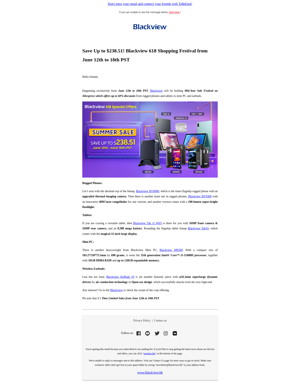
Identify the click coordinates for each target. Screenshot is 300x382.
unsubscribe (149, 353)
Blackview (156, 90)
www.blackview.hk (150, 372)
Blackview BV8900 (147, 191)
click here (174, 12)
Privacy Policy (141, 320)
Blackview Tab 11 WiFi (147, 223)
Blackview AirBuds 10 (120, 276)
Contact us (160, 320)
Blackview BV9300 (200, 196)
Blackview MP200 (171, 250)
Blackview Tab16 (198, 228)
